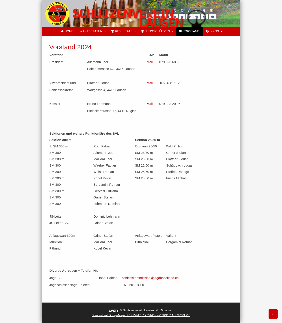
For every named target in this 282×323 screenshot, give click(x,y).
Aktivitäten (91, 31)
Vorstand (189, 31)
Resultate (121, 31)
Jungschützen (155, 31)
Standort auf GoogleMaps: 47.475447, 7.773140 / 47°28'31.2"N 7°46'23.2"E (141, 315)
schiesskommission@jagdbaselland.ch (150, 278)
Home (67, 31)
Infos (212, 31)
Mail (150, 62)
